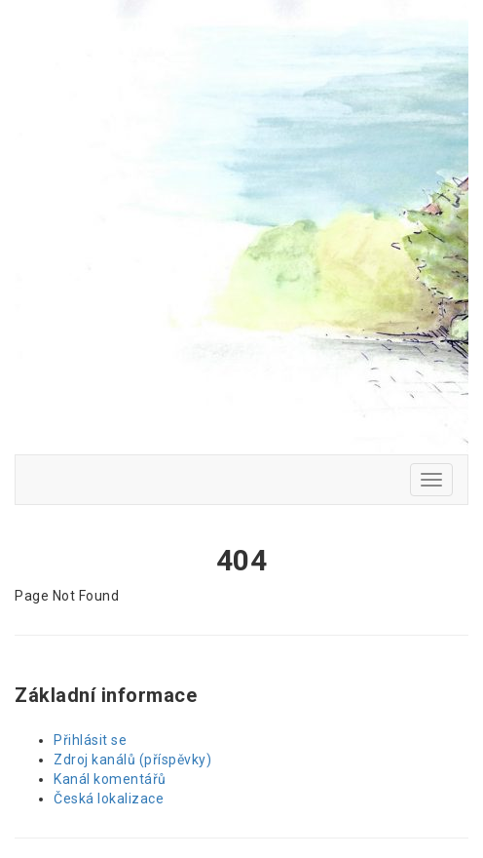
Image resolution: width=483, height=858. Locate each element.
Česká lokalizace (109, 798)
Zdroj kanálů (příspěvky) (132, 759)
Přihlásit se (90, 740)
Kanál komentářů (110, 779)
